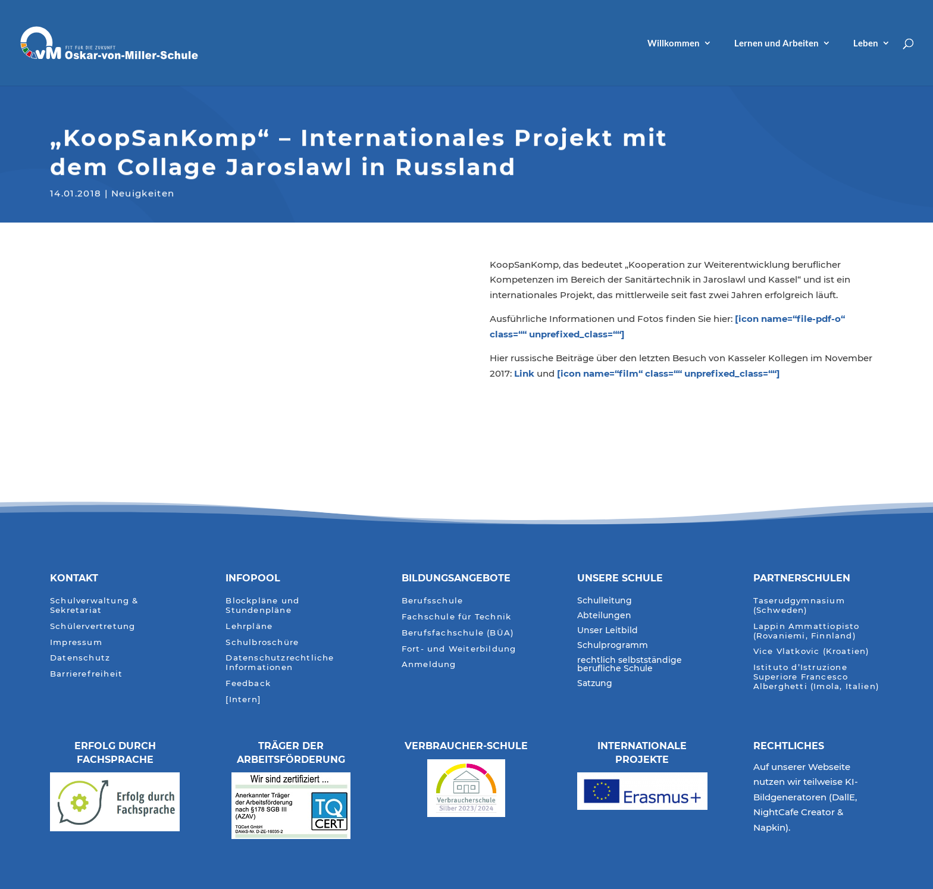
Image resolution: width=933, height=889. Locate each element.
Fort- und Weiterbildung (459, 648)
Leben (865, 43)
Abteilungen (604, 616)
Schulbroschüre (262, 642)
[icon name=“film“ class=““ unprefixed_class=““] (668, 373)
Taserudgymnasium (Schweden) (799, 605)
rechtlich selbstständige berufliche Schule (629, 665)
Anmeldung (429, 664)
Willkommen (673, 43)
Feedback (248, 683)
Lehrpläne (249, 626)
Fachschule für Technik (456, 616)
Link (524, 373)
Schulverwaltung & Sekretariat (94, 605)
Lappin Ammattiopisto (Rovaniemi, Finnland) (806, 631)
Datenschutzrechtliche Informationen (280, 662)
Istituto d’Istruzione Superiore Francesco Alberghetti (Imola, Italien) (816, 677)
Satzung (594, 683)
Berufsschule (432, 600)
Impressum (76, 642)
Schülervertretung (92, 626)
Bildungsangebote (456, 578)
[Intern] (243, 699)
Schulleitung (604, 601)
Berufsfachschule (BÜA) (458, 632)
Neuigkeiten (143, 192)
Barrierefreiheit (86, 673)
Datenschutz (80, 657)
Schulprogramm (612, 645)
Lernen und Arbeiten (776, 43)
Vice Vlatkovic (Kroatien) (811, 651)
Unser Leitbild (607, 631)
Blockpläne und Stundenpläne (262, 605)
